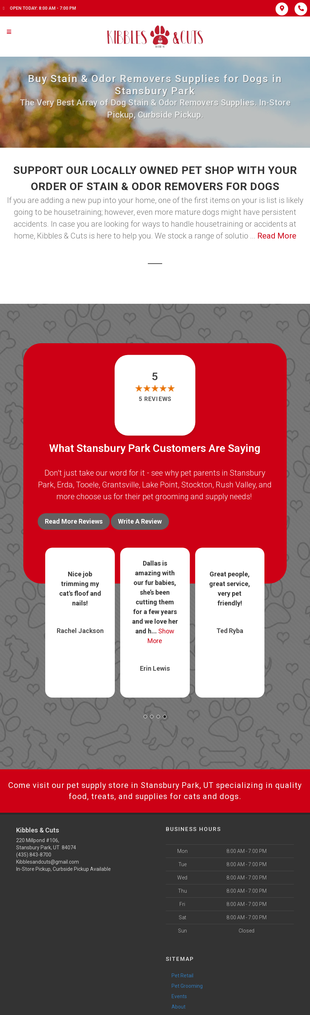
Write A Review (140, 521)
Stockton (196, 484)
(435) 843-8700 (33, 855)
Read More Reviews (74, 521)
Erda (65, 484)
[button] (145, 716)
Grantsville (120, 484)
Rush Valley (235, 484)
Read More (276, 235)
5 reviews (154, 399)
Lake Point (160, 484)
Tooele (87, 484)
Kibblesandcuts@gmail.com (47, 862)
